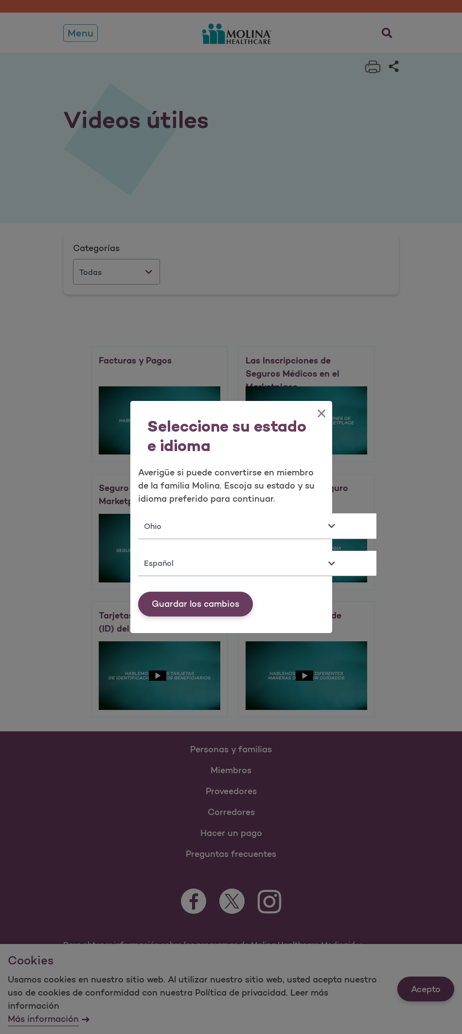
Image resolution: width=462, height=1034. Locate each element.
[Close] (321, 413)
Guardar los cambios (195, 604)
